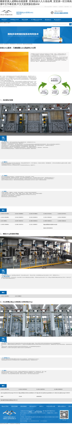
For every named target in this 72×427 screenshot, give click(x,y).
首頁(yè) (1, 44)
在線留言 (61, 6)
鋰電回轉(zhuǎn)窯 (14, 20)
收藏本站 (55, 6)
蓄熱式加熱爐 (25, 20)
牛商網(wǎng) (50, 413)
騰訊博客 (67, 6)
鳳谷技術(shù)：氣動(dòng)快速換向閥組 (24, 44)
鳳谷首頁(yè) (4, 20)
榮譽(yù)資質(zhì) (62, 406)
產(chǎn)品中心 (57, 20)
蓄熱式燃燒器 (24, 406)
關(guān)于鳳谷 (5, 406)
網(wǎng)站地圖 (48, 6)
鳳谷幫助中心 (6, 44)
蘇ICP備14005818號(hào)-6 (49, 410)
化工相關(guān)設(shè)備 (36, 20)
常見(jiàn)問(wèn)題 (50, 406)
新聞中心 (41, 406)
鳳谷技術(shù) (48, 20)
